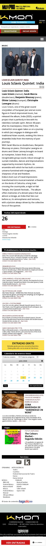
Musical (5, 493)
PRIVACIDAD (12, 524)
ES (40, 23)
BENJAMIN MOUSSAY (8, 266)
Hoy (5, 386)
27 (5, 381)
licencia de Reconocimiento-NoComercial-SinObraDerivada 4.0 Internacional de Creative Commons (24, 535)
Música (5, 489)
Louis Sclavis (7, 107)
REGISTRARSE (10, 31)
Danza (15, 476)
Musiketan (6, 497)
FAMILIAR (18, 480)
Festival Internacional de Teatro (24, 474)
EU (44, 23)
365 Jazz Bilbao (8, 495)
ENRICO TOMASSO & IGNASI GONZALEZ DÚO (16, 254)
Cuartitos (16, 472)
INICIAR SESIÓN (29, 31)
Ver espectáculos (36, 386)
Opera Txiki (21, 491)
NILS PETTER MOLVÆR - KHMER (12, 291)
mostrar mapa (6, 239)
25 (35, 378)
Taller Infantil (21, 489)
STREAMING (6, 468)
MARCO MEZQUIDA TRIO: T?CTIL (12, 328)
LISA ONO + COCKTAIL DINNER (11, 303)
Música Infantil (8, 486)
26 (41, 378)
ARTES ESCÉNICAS (18, 468)
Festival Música (8, 484)
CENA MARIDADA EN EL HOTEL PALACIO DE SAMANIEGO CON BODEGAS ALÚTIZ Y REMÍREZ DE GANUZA (34, 398)
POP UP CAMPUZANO (32, 431)
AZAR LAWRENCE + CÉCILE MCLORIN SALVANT (16, 278)
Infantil (19, 486)
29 (17, 381)
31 (29, 381)
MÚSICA (4, 480)
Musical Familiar (22, 482)
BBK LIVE (6, 482)
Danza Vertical (18, 478)
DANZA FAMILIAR (22, 484)
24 (29, 378)
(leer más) (32, 259)
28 (11, 381)
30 (23, 381)
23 (23, 378)
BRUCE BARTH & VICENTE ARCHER (12, 316)
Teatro (15, 470)
